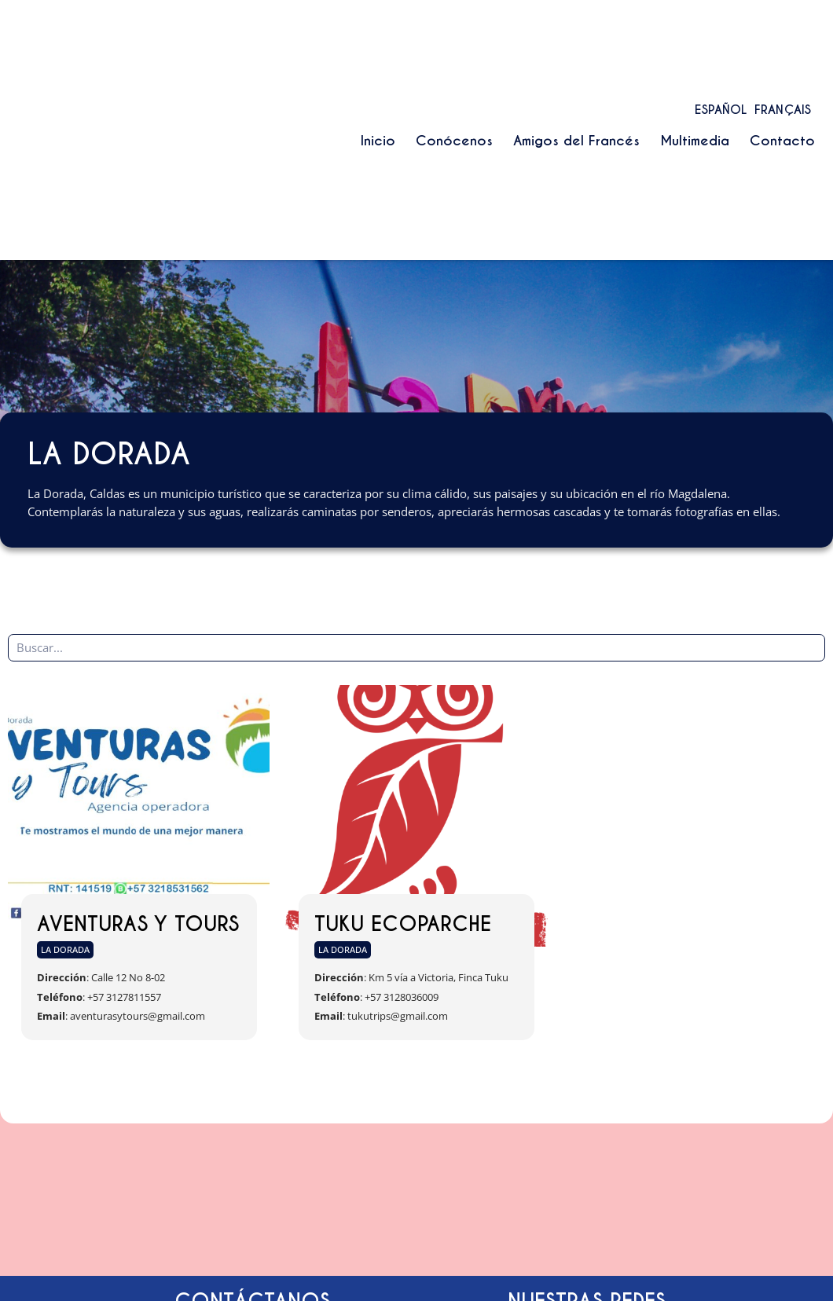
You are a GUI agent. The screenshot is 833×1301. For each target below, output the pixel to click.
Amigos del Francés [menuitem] (576, 140)
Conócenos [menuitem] (454, 140)
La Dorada (65, 949)
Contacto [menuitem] (782, 140)
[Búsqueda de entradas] (416, 647)
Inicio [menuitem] (378, 140)
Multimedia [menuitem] (694, 140)
